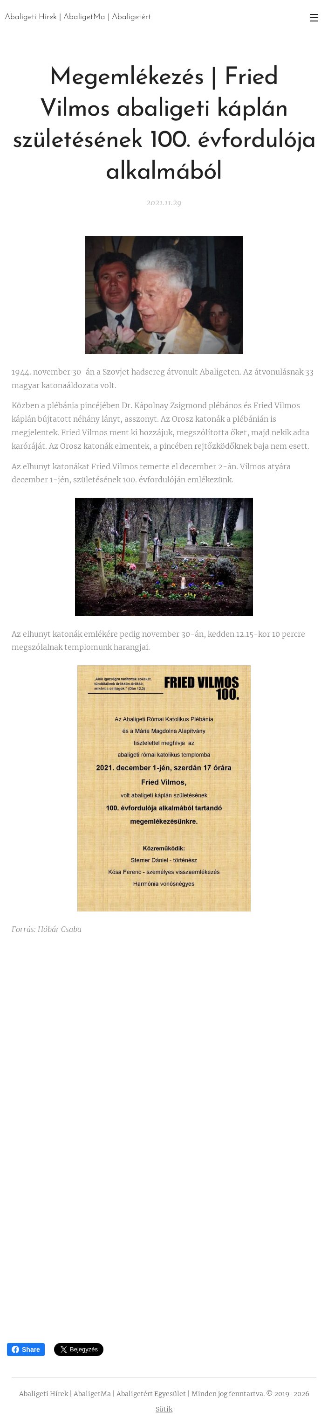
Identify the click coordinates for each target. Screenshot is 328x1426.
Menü (314, 17)
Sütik (164, 1409)
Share (26, 1349)
